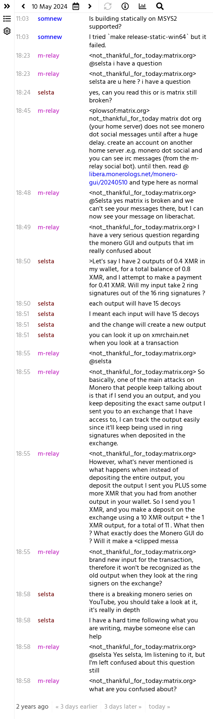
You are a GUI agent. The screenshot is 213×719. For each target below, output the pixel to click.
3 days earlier (79, 707)
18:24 (23, 92)
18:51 (22, 314)
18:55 (23, 353)
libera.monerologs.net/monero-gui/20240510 (133, 178)
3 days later (120, 707)
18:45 (23, 111)
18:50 (23, 261)
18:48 (23, 193)
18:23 (23, 56)
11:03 (22, 19)
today (157, 707)
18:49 (23, 227)
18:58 (23, 594)
